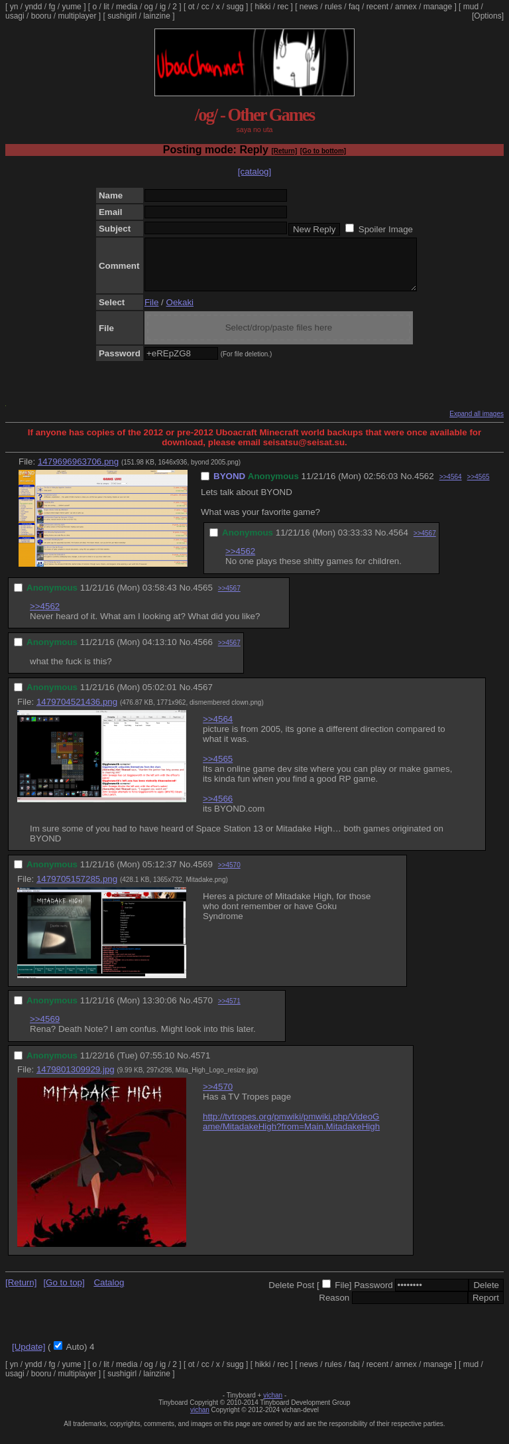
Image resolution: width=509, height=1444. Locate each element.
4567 (203, 697)
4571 (201, 1065)
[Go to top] (63, 1292)
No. (407, 486)
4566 (203, 652)
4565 (203, 598)
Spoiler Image (386, 229)
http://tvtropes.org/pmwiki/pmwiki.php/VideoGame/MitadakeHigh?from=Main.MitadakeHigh (291, 1131)
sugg (235, 6)
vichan (272, 1405)
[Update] (28, 1357)
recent (377, 6)
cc (205, 6)
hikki (262, 6)
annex (406, 6)
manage (438, 6)
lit (106, 6)
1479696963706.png (78, 471)
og (148, 6)
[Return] (284, 151)
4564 (398, 542)
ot (191, 6)
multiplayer (77, 16)
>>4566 (218, 809)
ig (163, 6)
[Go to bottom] (323, 151)
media (127, 6)
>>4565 (478, 486)
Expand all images (476, 423)
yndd (33, 6)
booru (41, 16)
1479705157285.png (76, 889)
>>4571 (229, 1011)
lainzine (156, 16)
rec (283, 6)
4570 (203, 1010)
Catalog (108, 1292)
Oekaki (180, 312)
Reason (334, 1308)
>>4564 (450, 486)
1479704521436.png (76, 712)
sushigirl (122, 16)
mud (471, 6)
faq (354, 6)
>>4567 (425, 543)
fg (51, 6)
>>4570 (229, 875)
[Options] (488, 16)
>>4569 (45, 1029)
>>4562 (240, 561)
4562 (424, 486)
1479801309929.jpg (75, 1079)
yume (71, 6)
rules (333, 6)
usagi (15, 16)
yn (14, 6)
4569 (203, 874)
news (309, 6)
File (151, 312)
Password (373, 1295)
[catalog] (254, 172)
